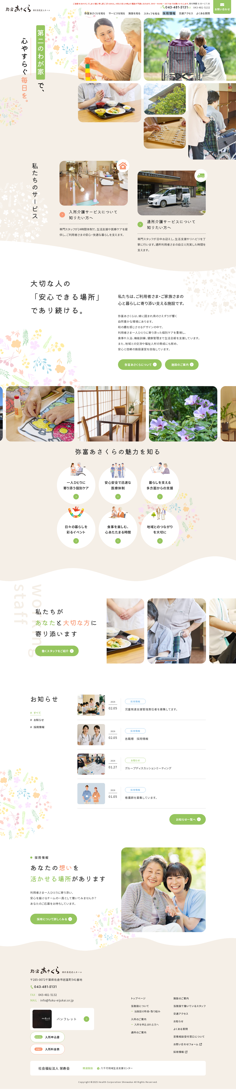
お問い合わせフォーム (187, 1045)
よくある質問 (203, 13)
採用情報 (180, 1053)
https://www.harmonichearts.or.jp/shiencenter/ (118, 1069)
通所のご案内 (139, 1033)
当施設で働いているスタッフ (189, 1007)
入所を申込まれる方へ (146, 1025)
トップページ (138, 999)
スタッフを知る (152, 13)
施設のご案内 (181, 999)
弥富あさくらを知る (94, 13)
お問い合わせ (222, 9)
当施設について (140, 1007)
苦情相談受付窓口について (189, 1037)
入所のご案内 (139, 1020)
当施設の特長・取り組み (147, 1012)
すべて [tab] (37, 713)
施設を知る (134, 13)
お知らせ (178, 1022)
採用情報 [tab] (39, 728)
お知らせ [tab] (39, 721)
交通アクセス (186, 13)
